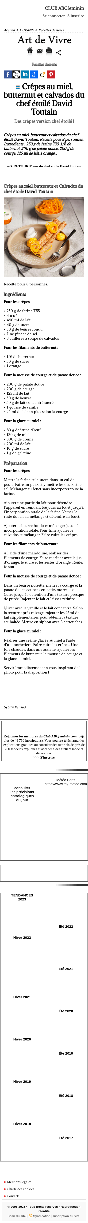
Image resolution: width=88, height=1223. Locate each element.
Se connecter (53, 15)
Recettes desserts (51, 30)
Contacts (11, 1196)
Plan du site (17, 1216)
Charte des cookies (19, 1189)
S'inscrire (75, 15)
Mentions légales (17, 1182)
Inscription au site (66, 1216)
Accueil (9, 30)
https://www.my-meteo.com (66, 784)
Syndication (41, 1216)
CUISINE (27, 30)
